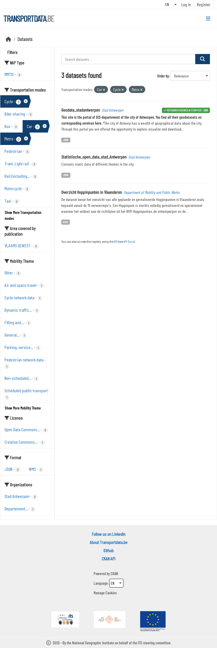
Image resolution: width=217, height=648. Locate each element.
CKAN (114, 573)
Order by (163, 75)
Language (101, 583)
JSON (65, 140)
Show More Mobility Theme (23, 408)
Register (204, 4)
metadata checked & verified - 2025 (187, 110)
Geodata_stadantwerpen (80, 109)
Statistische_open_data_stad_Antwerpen (94, 156)
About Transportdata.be (108, 542)
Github (108, 550)
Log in (186, 4)
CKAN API (108, 558)
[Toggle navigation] (208, 18)
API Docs (128, 241)
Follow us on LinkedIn (108, 534)
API (116, 241)
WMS (65, 222)
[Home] (8, 39)
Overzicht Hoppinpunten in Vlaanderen (91, 192)
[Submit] (202, 59)
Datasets (25, 39)
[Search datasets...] (128, 59)
